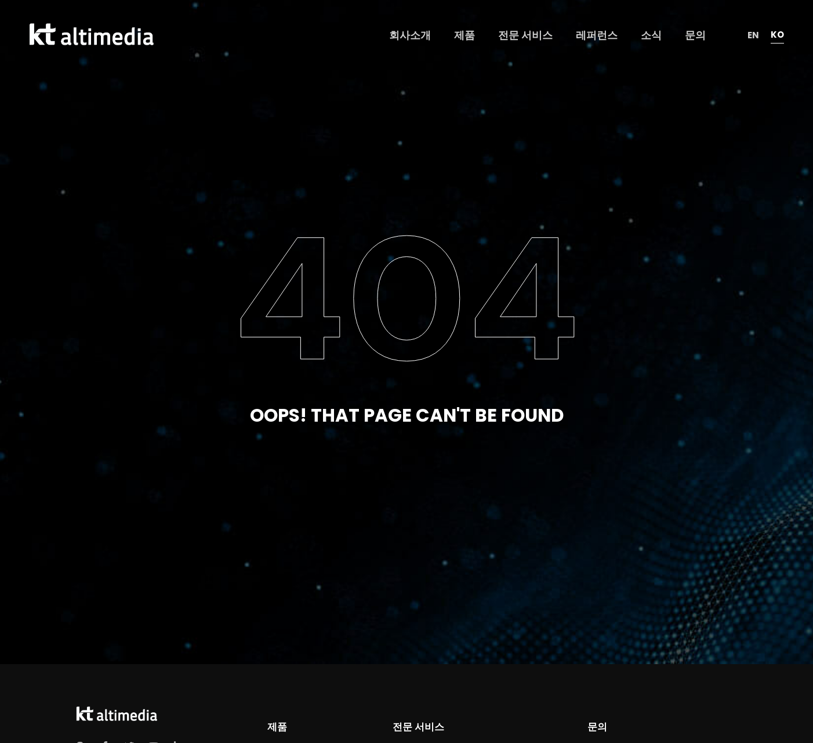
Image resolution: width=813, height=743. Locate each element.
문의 (597, 726)
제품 (277, 726)
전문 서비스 (418, 726)
